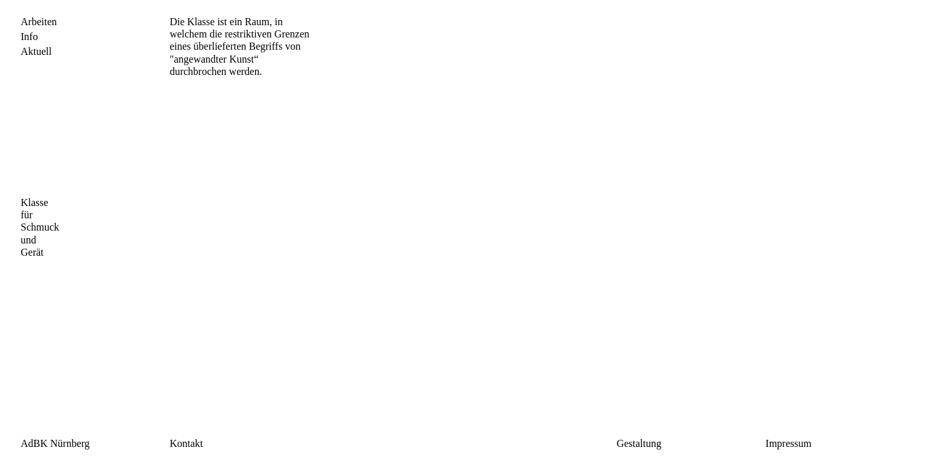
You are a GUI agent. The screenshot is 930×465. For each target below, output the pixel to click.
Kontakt (186, 443)
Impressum (788, 443)
